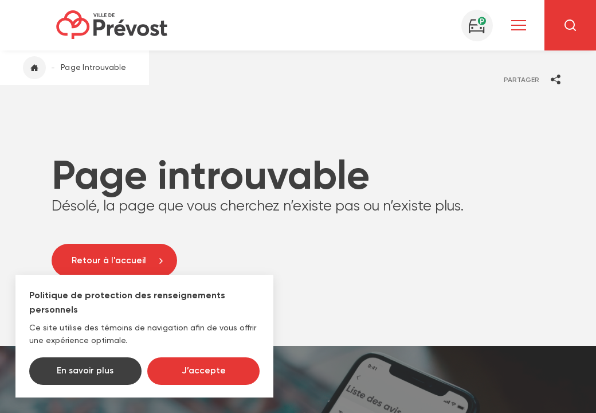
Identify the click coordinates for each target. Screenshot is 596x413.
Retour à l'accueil (109, 260)
